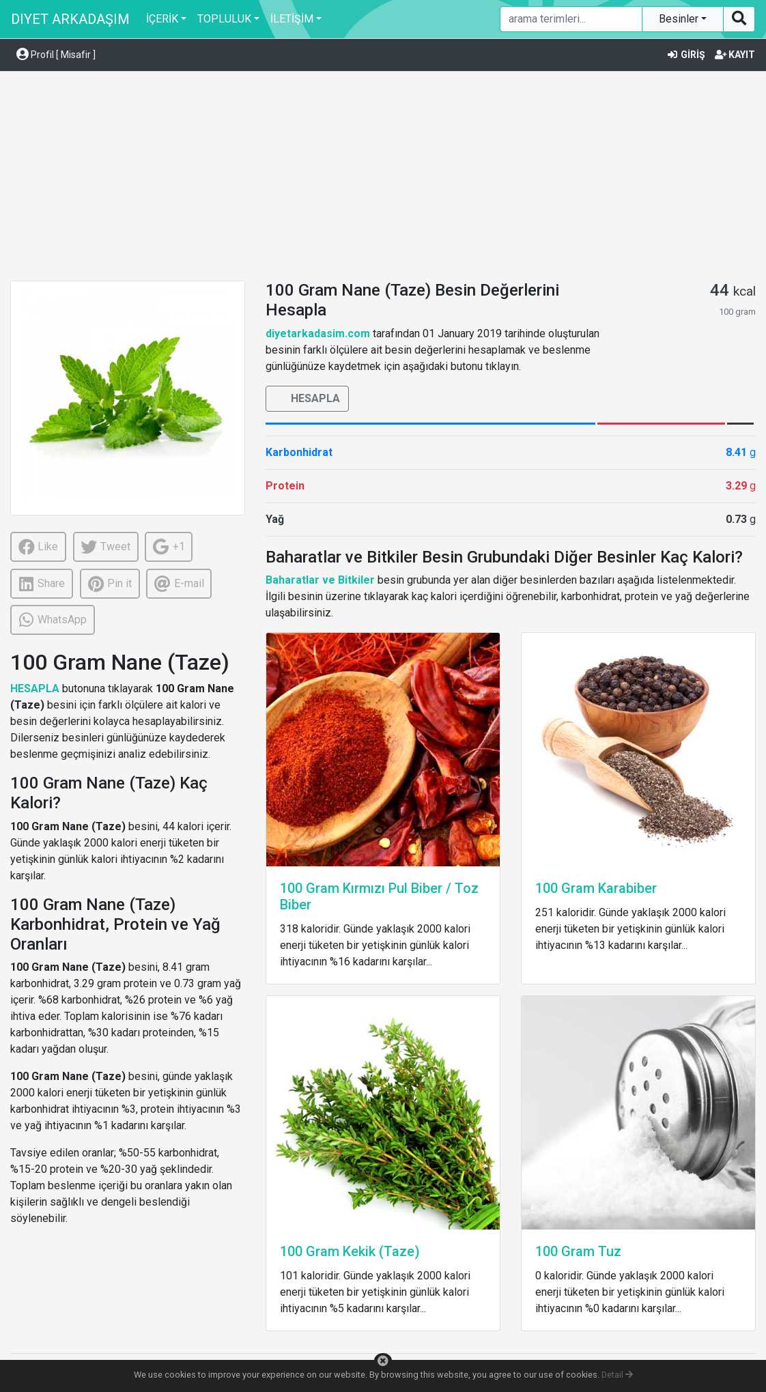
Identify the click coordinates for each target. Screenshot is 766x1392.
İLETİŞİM (291, 18)
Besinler (680, 18)
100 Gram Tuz (578, 1251)
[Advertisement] (383, 178)
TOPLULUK (224, 18)
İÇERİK (162, 18)
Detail (617, 1374)
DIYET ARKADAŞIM (70, 19)
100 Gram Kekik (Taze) (350, 1251)
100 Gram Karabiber (596, 888)
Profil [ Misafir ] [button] (56, 54)
